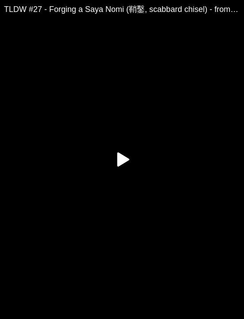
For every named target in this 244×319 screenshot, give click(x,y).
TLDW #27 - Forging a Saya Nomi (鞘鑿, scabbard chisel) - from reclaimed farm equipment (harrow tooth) (124, 9)
